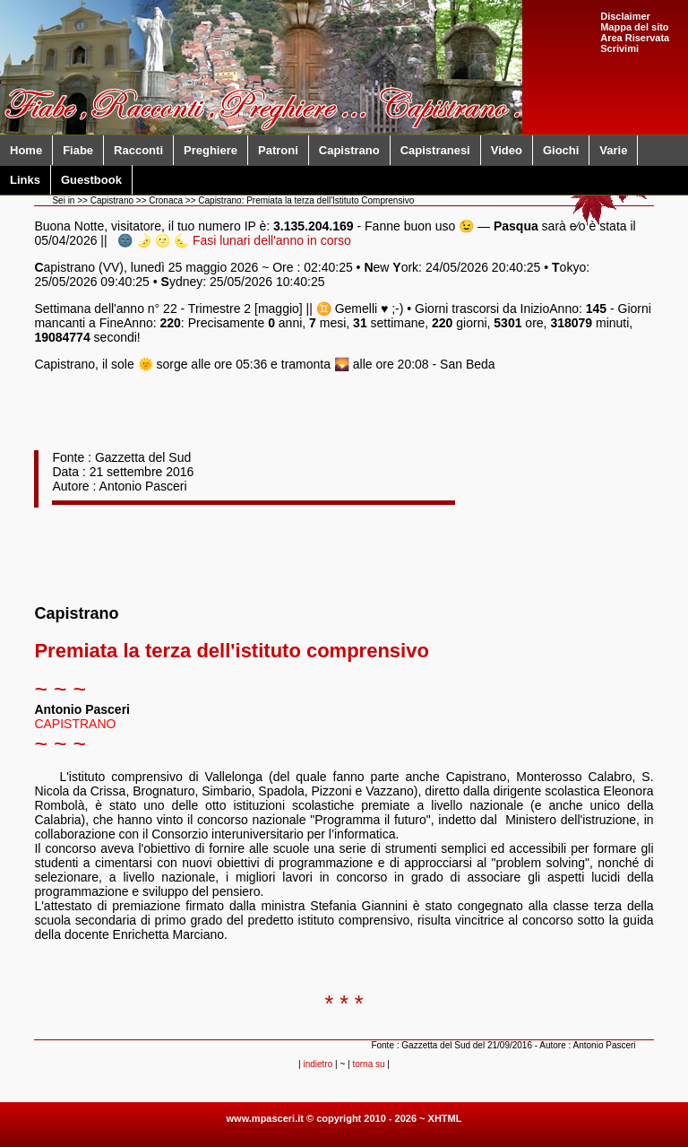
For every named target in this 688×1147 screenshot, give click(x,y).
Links (25, 180)
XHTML (445, 1118)
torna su (368, 1064)
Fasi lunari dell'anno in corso (272, 240)
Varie (613, 150)
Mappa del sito (634, 27)
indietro (317, 1064)
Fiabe (78, 150)
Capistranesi (435, 150)
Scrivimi (619, 48)
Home (26, 150)
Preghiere (210, 150)
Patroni (278, 150)
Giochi (561, 150)
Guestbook (91, 180)
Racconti (138, 150)
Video (506, 150)
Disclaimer (625, 16)
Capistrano (349, 150)
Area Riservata (634, 37)
